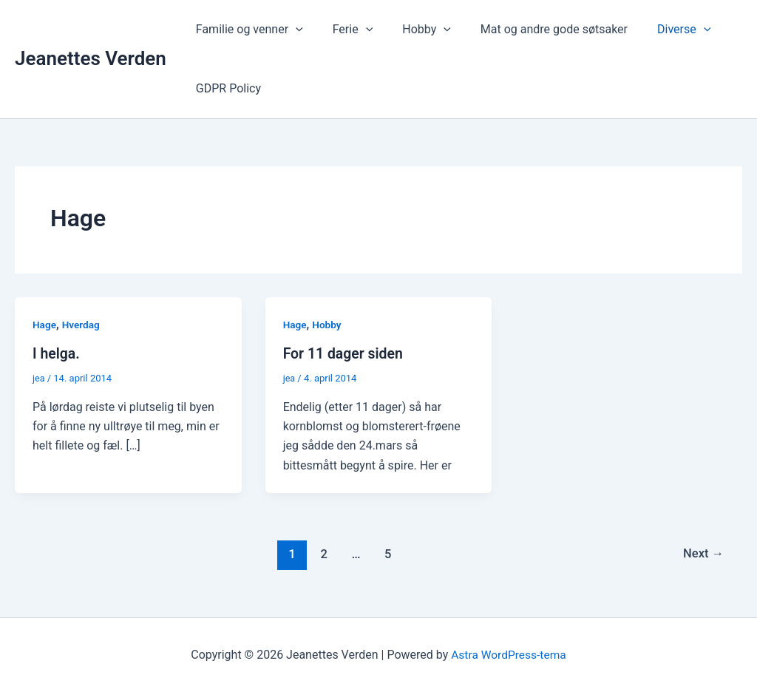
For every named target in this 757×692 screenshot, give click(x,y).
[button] (292, 29)
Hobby (411, 29)
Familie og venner (246, 29)
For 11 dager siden (345, 353)
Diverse (657, 29)
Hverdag (82, 324)
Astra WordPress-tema (508, 655)
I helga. (57, 353)
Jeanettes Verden (90, 58)
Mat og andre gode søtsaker (533, 29)
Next (703, 553)
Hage (45, 324)
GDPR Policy (225, 88)
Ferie (344, 29)
